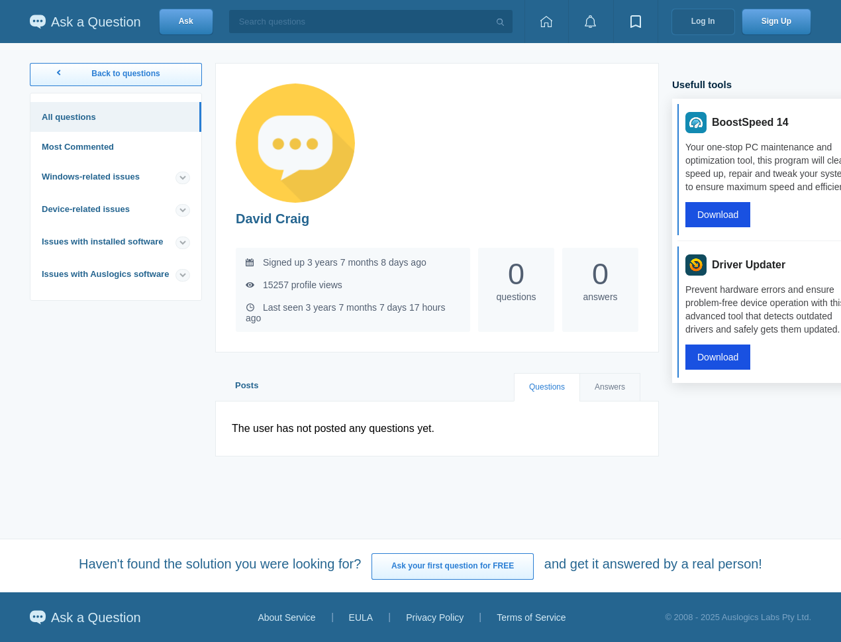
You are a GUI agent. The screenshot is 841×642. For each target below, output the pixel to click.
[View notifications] (590, 21)
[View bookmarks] (635, 21)
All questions (69, 117)
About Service (286, 617)
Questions (547, 387)
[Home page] (546, 21)
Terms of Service (531, 617)
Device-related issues (86, 209)
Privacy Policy (435, 617)
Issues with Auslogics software (105, 274)
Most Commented (78, 147)
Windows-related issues (91, 177)
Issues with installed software (103, 241)
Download (717, 214)
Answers (610, 387)
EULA (361, 617)
